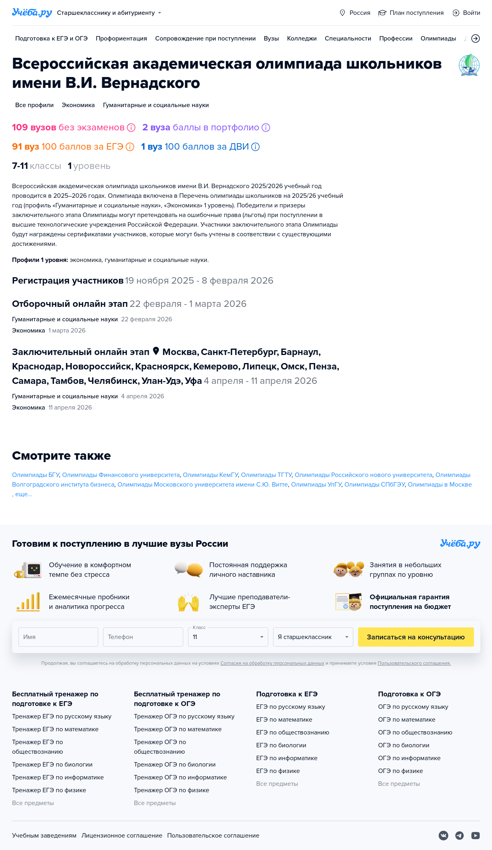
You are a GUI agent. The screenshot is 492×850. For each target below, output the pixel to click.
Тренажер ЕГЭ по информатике (58, 777)
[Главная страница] (32, 13)
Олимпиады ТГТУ (266, 475)
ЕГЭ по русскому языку (290, 707)
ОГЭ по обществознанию (415, 732)
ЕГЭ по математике (284, 720)
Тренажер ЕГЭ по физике (49, 790)
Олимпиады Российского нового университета (363, 475)
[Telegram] (459, 835)
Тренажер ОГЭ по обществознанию (160, 747)
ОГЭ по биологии (403, 745)
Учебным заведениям (44, 836)
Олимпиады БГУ (35, 475)
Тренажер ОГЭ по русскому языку (184, 716)
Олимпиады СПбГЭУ (374, 485)
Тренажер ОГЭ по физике (171, 790)
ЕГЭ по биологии (281, 745)
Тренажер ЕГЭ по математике (55, 729)
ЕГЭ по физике (278, 771)
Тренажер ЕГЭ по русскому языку (61, 716)
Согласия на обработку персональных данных (272, 663)
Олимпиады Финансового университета (121, 475)
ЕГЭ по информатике (287, 758)
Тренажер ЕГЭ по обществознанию (37, 747)
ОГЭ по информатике (409, 758)
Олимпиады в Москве (440, 485)
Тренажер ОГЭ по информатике (180, 777)
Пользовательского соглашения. (414, 663)
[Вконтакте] (443, 835)
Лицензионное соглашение (121, 836)
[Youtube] (475, 835)
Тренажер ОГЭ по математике (178, 729)
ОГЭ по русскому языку (413, 707)
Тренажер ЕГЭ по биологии (52, 765)
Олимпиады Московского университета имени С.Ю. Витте (202, 485)
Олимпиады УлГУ (316, 485)
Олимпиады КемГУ (210, 475)
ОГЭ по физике (400, 771)
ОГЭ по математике (406, 720)
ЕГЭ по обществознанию (292, 732)
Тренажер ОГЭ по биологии (175, 765)
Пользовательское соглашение (213, 836)
